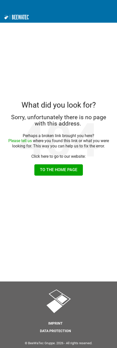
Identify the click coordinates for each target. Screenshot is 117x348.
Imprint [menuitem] (55, 323)
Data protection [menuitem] (55, 331)
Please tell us (20, 140)
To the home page (58, 169)
